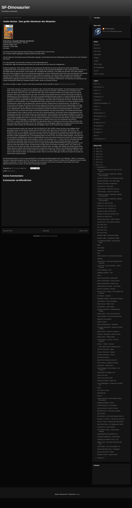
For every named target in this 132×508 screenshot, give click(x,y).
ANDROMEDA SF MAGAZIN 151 (107, 434)
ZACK (99, 275)
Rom (98, 253)
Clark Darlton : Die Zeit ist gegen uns (108, 446)
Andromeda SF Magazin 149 (106, 372)
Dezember (101, 167)
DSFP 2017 (97, 51)
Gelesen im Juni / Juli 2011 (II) (106, 206)
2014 (97, 157)
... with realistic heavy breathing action (109, 346)
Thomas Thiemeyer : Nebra (105, 349)
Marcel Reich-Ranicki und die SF (107, 360)
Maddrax (100, 258)
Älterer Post (83, 231)
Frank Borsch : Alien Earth (105, 186)
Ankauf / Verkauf (99, 74)
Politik (95, 109)
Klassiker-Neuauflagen (101, 103)
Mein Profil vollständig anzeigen (112, 31)
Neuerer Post (7, 231)
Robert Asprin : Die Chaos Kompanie (108, 313)
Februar (100, 458)
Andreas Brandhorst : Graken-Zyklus (108, 219)
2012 (97, 162)
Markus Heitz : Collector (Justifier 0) (108, 331)
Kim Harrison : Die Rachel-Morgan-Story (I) (110, 416)
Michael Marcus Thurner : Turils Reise (108, 286)
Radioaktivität (101, 393)
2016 (97, 151)
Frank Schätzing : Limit (104, 270)
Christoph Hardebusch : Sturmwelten (108, 436)
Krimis (96, 106)
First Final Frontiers (103, 357)
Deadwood (100, 250)
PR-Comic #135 (102, 230)
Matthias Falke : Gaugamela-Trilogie (108, 238)
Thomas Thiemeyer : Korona (106, 355)
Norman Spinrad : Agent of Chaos (107, 408)
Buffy (98, 245)
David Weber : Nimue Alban (105, 306)
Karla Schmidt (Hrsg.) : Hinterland (107, 324)
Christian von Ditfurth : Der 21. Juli (107, 439)
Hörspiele (97, 100)
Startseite (46, 231)
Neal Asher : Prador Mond (105, 365)
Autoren (96, 71)
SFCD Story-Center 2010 (105, 378)
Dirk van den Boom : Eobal (105, 452)
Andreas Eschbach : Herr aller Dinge (108, 181)
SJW (95, 135)
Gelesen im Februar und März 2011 (108, 214)
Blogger (78, 494)
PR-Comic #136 (102, 227)
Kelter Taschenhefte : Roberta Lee (107, 283)
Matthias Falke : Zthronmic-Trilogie (107, 235)
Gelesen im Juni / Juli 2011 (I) (106, 208)
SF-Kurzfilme (98, 126)
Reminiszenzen (98, 113)
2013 (97, 159)
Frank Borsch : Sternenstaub (106, 427)
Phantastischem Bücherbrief (67, 84)
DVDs (95, 90)
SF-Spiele (97, 132)
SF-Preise (97, 129)
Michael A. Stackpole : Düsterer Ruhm (109, 334)
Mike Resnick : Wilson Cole (105, 304)
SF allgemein (98, 122)
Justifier (96, 61)
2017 (97, 148)
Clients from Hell (102, 375)
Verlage (96, 57)
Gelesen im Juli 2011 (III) (105, 203)
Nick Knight (100, 248)
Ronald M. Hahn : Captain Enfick (107, 454)
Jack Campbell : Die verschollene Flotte (109, 316)
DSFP (95, 84)
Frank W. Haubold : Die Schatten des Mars (110, 178)
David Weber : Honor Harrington (107, 301)
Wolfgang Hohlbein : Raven (105, 403)
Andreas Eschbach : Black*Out (106, 380)
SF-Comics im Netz (103, 390)
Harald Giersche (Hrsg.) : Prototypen (108, 449)
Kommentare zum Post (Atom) (48, 236)
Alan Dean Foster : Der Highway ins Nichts (110, 424)
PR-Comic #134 (102, 232)
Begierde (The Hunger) (104, 319)
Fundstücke (97, 97)
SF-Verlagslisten (99, 67)
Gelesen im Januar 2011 (104, 216)
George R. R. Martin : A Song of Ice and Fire (110, 419)
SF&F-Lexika (98, 64)
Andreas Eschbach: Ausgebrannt (107, 183)
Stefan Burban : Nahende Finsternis (108, 189)
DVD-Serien (97, 87)
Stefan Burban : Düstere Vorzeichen (108, 191)
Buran (99, 387)
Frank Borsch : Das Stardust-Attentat (108, 222)
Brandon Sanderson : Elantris (106, 289)
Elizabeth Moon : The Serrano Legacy (108, 411)
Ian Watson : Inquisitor (104, 296)
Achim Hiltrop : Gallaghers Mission (107, 363)
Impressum (97, 48)
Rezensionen (11, 171)
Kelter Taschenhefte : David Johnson (108, 281)
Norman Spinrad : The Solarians (107, 405)
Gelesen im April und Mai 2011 (106, 211)
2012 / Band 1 (101, 413)
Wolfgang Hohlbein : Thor (105, 272)
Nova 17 (99, 396)
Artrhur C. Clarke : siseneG (105, 344)
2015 (97, 154)
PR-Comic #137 (102, 224)
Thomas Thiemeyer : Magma (106, 352)
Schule (96, 119)
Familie (96, 93)
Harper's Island (101, 322)
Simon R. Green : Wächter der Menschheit (110, 421)
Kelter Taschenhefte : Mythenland (107, 278)
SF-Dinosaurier (16, 7)
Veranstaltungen (99, 139)
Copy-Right (97, 54)
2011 (97, 165)
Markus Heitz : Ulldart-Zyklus (106, 337)
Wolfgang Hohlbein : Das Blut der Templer (110, 298)
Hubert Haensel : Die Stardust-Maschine (109, 256)
